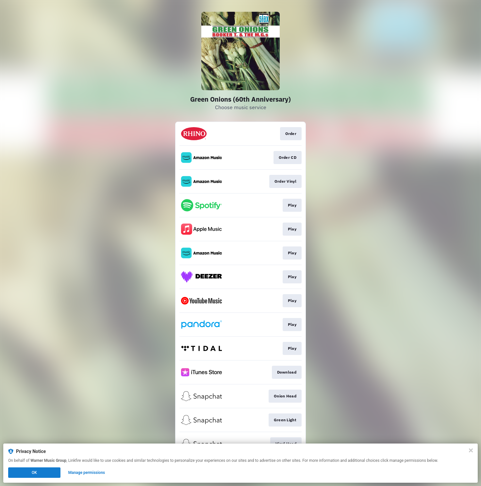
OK (34, 472)
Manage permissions (86, 472)
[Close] (471, 450)
